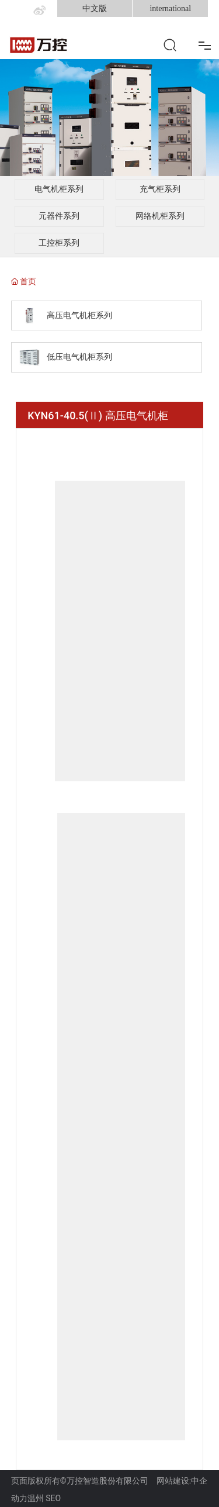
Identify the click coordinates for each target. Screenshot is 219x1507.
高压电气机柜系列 (79, 315)
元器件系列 (59, 216)
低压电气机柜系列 (79, 357)
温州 (35, 1498)
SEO (53, 1498)
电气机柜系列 (59, 189)
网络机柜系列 (160, 216)
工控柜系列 (59, 243)
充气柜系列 (160, 189)
